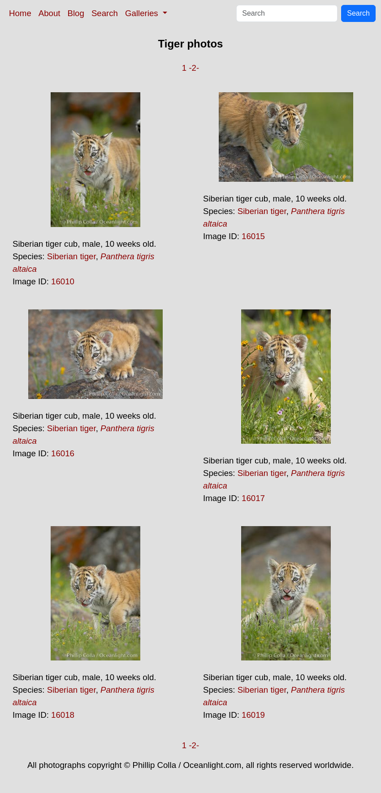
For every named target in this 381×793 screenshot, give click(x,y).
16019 (253, 715)
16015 (253, 236)
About (50, 13)
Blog (76, 13)
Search (104, 13)
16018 (62, 715)
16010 (62, 281)
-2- (194, 68)
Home (20, 13)
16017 (253, 498)
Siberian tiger (71, 256)
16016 (62, 453)
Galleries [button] (142, 13)
